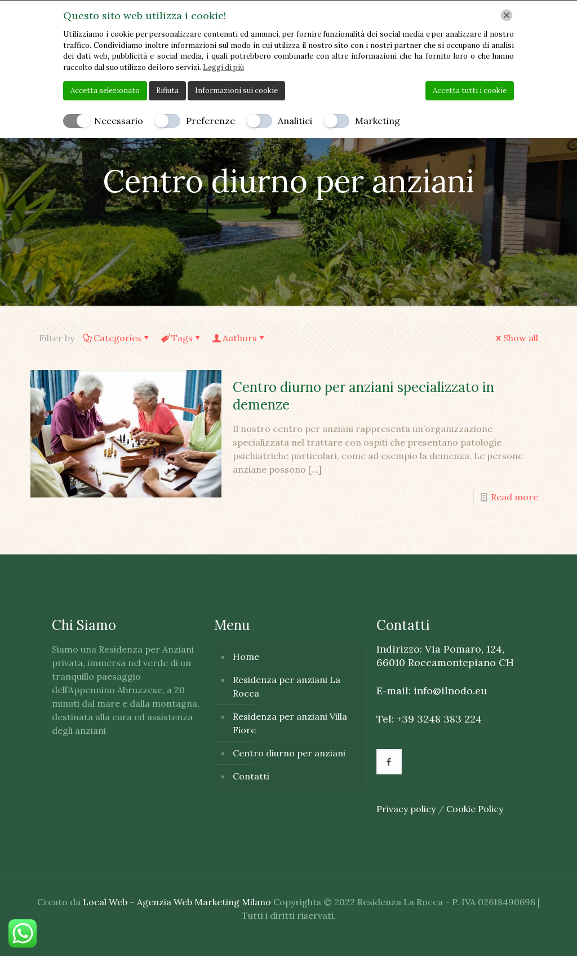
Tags (181, 337)
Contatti (251, 776)
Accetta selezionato (105, 90)
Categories (116, 337)
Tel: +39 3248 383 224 (429, 718)
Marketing (377, 120)
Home (246, 656)
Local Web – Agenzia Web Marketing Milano (178, 901)
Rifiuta (167, 90)
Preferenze (210, 120)
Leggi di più (223, 67)
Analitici (295, 120)
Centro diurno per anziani (289, 753)
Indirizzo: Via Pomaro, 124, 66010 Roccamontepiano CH (445, 655)
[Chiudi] (506, 15)
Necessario (118, 120)
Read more (514, 497)
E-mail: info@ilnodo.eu (431, 690)
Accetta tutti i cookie (470, 90)
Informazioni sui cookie (236, 90)
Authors (239, 337)
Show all (516, 337)
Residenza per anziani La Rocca (286, 686)
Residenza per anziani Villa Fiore (290, 723)
